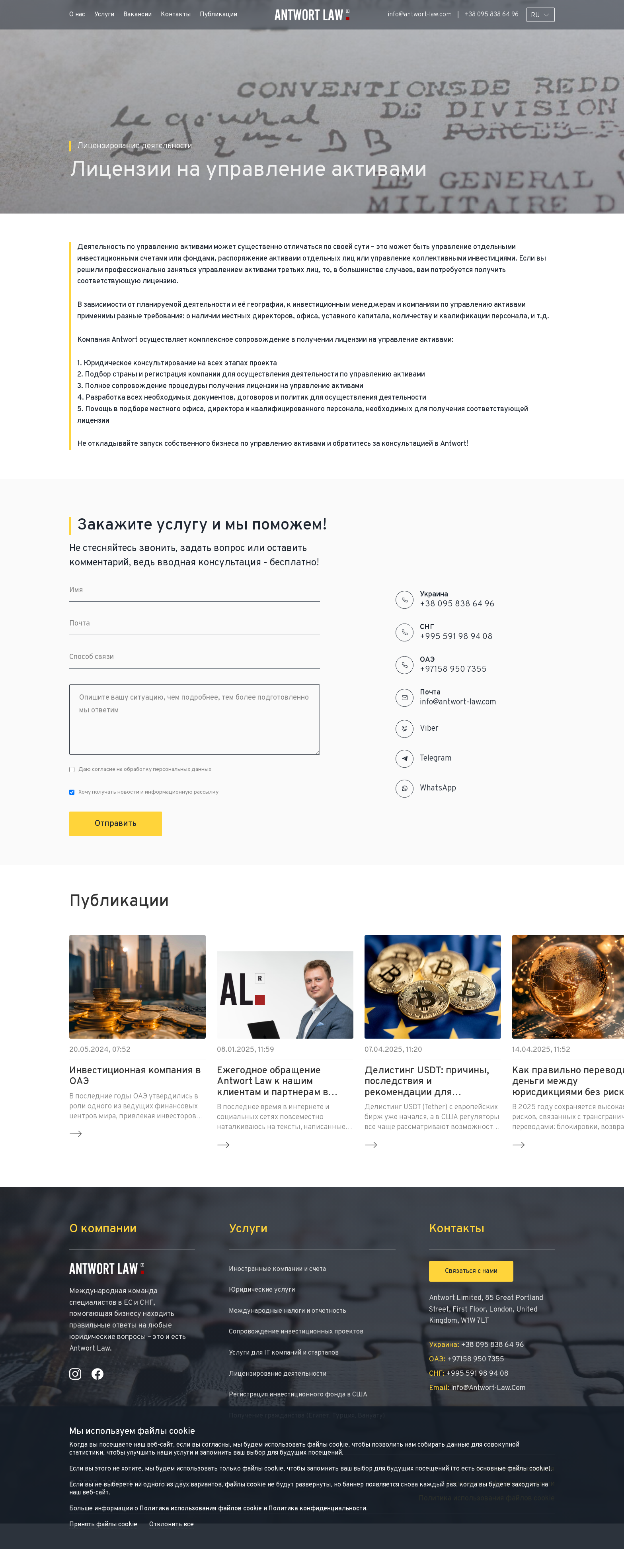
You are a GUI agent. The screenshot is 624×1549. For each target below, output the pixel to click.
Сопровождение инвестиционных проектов (302, 1336)
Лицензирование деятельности (282, 1381)
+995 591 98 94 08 (456, 637)
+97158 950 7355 (453, 670)
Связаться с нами (471, 1271)
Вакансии (137, 15)
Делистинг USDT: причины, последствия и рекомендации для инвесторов (427, 1082)
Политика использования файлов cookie (201, 1509)
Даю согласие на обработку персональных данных (140, 769)
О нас (77, 15)
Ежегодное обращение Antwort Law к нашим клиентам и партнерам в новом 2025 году (272, 1082)
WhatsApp (438, 788)
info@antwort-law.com (420, 15)
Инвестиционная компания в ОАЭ (135, 1077)
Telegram (436, 758)
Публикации (218, 15)
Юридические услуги (265, 1292)
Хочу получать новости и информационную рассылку (143, 792)
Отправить (115, 824)
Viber (429, 729)
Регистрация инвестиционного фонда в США (304, 1403)
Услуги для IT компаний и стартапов (289, 1359)
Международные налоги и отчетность (293, 1314)
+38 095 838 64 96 (491, 15)
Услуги (104, 15)
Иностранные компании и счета (282, 1269)
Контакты (176, 15)
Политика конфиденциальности (317, 1509)
